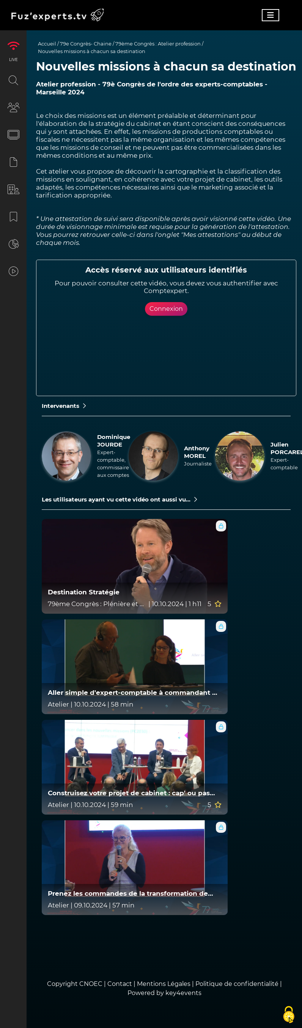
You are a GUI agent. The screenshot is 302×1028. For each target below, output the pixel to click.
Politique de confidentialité (236, 983)
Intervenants (64, 406)
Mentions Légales (163, 983)
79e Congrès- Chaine (86, 44)
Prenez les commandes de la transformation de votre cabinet (128, 893)
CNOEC (90, 983)
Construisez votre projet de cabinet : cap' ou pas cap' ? (129, 793)
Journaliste (198, 464)
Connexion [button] (166, 308)
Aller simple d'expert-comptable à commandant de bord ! (134, 692)
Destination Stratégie (84, 592)
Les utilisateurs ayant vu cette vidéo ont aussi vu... (119, 499)
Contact (120, 983)
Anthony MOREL (196, 452)
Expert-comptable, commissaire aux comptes (113, 463)
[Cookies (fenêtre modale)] (288, 1015)
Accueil (47, 44)
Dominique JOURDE (113, 440)
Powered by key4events (164, 993)
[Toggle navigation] (270, 15)
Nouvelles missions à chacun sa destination (91, 51)
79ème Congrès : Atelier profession (158, 44)
